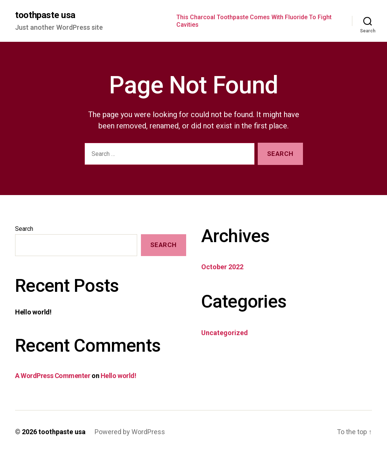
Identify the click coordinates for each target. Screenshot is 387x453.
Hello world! (33, 312)
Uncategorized (224, 333)
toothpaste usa (45, 15)
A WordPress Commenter (52, 376)
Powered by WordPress (130, 432)
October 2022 (222, 267)
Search (24, 228)
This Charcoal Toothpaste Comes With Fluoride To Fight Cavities (254, 21)
